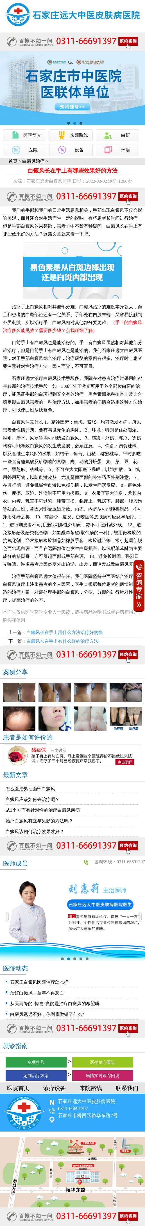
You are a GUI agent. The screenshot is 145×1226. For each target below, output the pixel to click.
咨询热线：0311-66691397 (119, 861)
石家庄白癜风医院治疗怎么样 (39, 982)
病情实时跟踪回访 (102, 1075)
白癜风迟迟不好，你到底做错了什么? (47, 1014)
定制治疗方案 (36, 1075)
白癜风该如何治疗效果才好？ (35, 831)
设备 (79, 150)
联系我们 (127, 1088)
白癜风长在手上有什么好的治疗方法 (62, 641)
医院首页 (18, 1088)
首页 (12, 161)
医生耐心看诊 (102, 1062)
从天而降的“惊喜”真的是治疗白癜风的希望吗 (54, 1003)
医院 (33, 150)
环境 (125, 150)
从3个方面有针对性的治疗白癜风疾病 (43, 810)
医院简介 (32, 135)
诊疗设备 (54, 1088)
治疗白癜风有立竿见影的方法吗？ (39, 820)
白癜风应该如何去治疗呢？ (33, 799)
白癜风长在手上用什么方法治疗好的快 (64, 632)
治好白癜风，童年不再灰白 (37, 993)
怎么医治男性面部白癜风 (30, 788)
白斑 (125, 135)
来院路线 (79, 135)
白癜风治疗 (33, 161)
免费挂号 (36, 1062)
